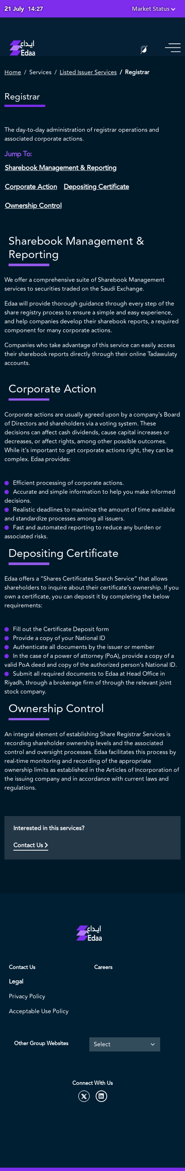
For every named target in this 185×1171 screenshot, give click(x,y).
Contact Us (30, 845)
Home (12, 72)
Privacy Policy (27, 996)
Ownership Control (33, 205)
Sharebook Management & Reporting (60, 168)
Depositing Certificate (96, 187)
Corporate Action (31, 187)
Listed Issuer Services (88, 72)
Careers (103, 967)
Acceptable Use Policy (39, 1011)
